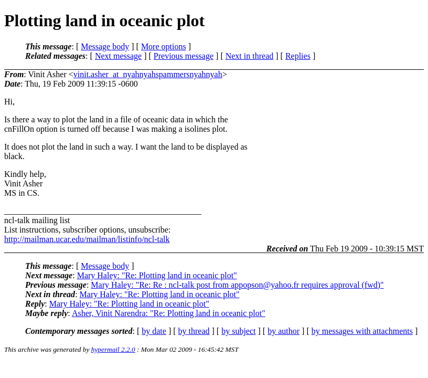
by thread (194, 331)
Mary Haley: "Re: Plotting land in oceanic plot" (157, 275)
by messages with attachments (362, 331)
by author (283, 331)
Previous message (183, 55)
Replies (298, 55)
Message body (105, 46)
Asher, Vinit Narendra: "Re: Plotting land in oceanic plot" (168, 313)
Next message (118, 55)
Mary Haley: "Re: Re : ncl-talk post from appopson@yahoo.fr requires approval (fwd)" (237, 284)
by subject (238, 331)
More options (163, 46)
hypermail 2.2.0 (113, 349)
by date (154, 331)
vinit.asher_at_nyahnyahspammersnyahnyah (147, 74)
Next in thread (250, 55)
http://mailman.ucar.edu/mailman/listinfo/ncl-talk (86, 239)
